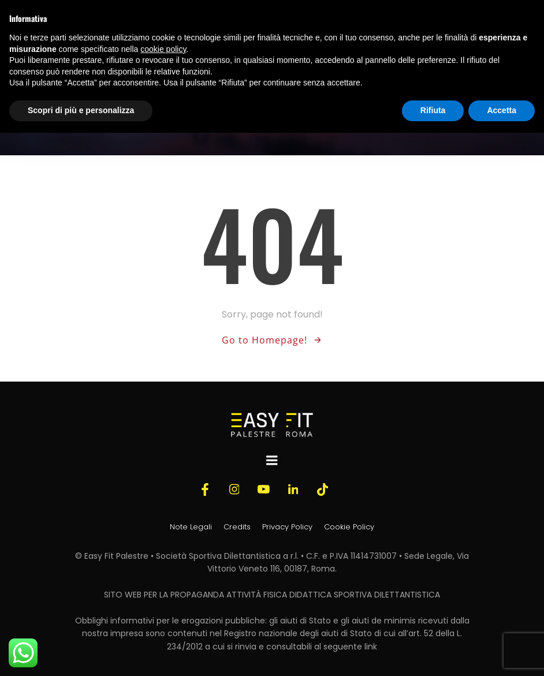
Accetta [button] (501, 110)
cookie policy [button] (163, 49)
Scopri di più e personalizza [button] (81, 110)
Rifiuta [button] (433, 110)
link (370, 646)
